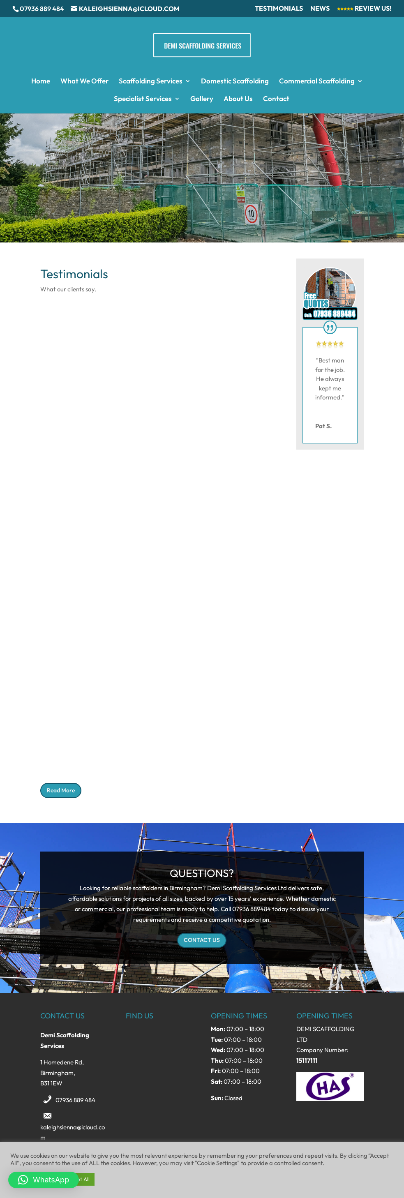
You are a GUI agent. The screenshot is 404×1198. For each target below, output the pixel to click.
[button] (43, 1180)
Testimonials (279, 8)
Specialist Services (143, 99)
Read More (61, 790)
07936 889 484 (75, 1100)
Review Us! (364, 8)
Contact (276, 99)
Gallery (201, 99)
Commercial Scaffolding (317, 81)
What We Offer (84, 81)
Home (40, 81)
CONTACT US (202, 940)
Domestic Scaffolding (235, 81)
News (320, 8)
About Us (238, 99)
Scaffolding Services (150, 81)
